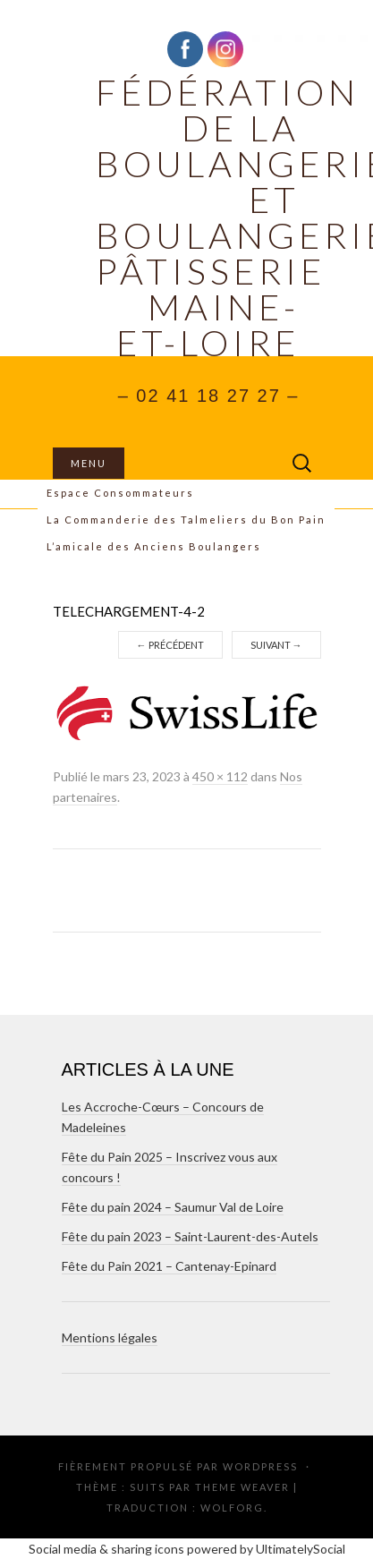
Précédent (170, 645)
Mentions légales (109, 1337)
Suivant (276, 645)
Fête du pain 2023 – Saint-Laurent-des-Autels (190, 1236)
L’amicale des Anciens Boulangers (154, 546)
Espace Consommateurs (120, 492)
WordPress (260, 1466)
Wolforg (232, 1507)
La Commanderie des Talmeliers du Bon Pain (186, 519)
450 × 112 (220, 776)
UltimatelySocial (300, 1548)
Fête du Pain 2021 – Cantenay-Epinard (169, 1266)
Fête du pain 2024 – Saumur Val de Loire (173, 1206)
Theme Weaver (242, 1487)
